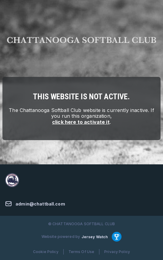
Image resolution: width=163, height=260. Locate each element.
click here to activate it (81, 122)
